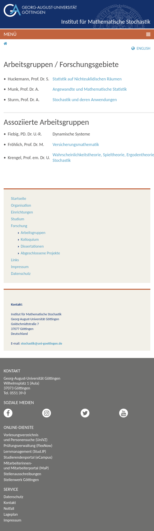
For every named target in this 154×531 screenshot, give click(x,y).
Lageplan (11, 514)
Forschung (19, 225)
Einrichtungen (22, 212)
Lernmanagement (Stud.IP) (25, 451)
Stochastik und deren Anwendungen (85, 99)
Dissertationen (32, 246)
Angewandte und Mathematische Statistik (90, 89)
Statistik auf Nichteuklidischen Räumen (87, 79)
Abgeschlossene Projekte (40, 253)
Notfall (9, 508)
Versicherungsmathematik (76, 144)
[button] (77, 34)
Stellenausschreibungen (22, 474)
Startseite (18, 198)
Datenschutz (20, 273)
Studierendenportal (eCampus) (28, 457)
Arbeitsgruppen (33, 232)
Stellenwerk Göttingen (21, 479)
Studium (17, 219)
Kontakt (10, 502)
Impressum (20, 266)
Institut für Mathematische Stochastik (105, 21)
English (140, 48)
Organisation (21, 205)
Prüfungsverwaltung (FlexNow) (28, 445)
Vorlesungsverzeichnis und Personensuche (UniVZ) (26, 437)
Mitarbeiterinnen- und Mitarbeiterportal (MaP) (26, 465)
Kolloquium (30, 239)
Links (15, 260)
